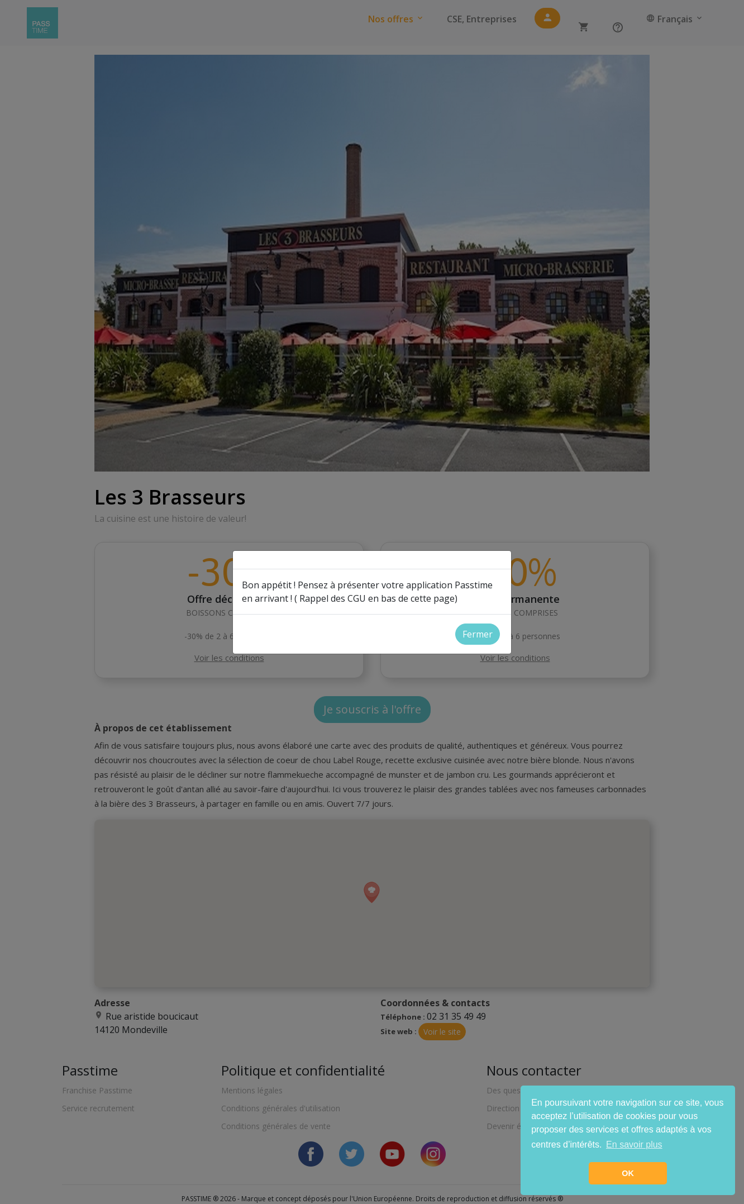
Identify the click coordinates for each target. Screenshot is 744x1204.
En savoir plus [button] (634, 1144)
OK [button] (628, 1173)
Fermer (477, 634)
